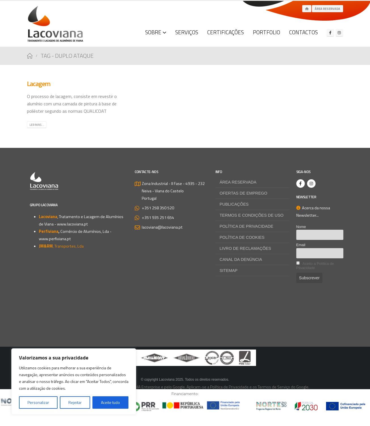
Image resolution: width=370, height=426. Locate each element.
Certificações (225, 32)
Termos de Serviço (274, 387)
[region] (73, 381)
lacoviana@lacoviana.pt (162, 227)
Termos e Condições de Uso (252, 215)
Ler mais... (36, 125)
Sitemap (229, 270)
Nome (301, 227)
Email (300, 245)
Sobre (153, 32)
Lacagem (39, 83)
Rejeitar (75, 402)
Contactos (303, 32)
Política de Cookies (242, 237)
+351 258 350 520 (158, 208)
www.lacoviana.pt (72, 224)
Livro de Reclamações (245, 248)
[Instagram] (339, 32)
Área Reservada (327, 9)
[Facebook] (330, 32)
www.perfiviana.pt (55, 239)
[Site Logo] (55, 23)
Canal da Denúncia (241, 259)
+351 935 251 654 (158, 217)
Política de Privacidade (246, 226)
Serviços (186, 32)
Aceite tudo (110, 402)
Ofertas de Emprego (243, 193)
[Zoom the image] (185, 353)
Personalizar (38, 402)
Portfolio (266, 32)
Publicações (234, 204)
